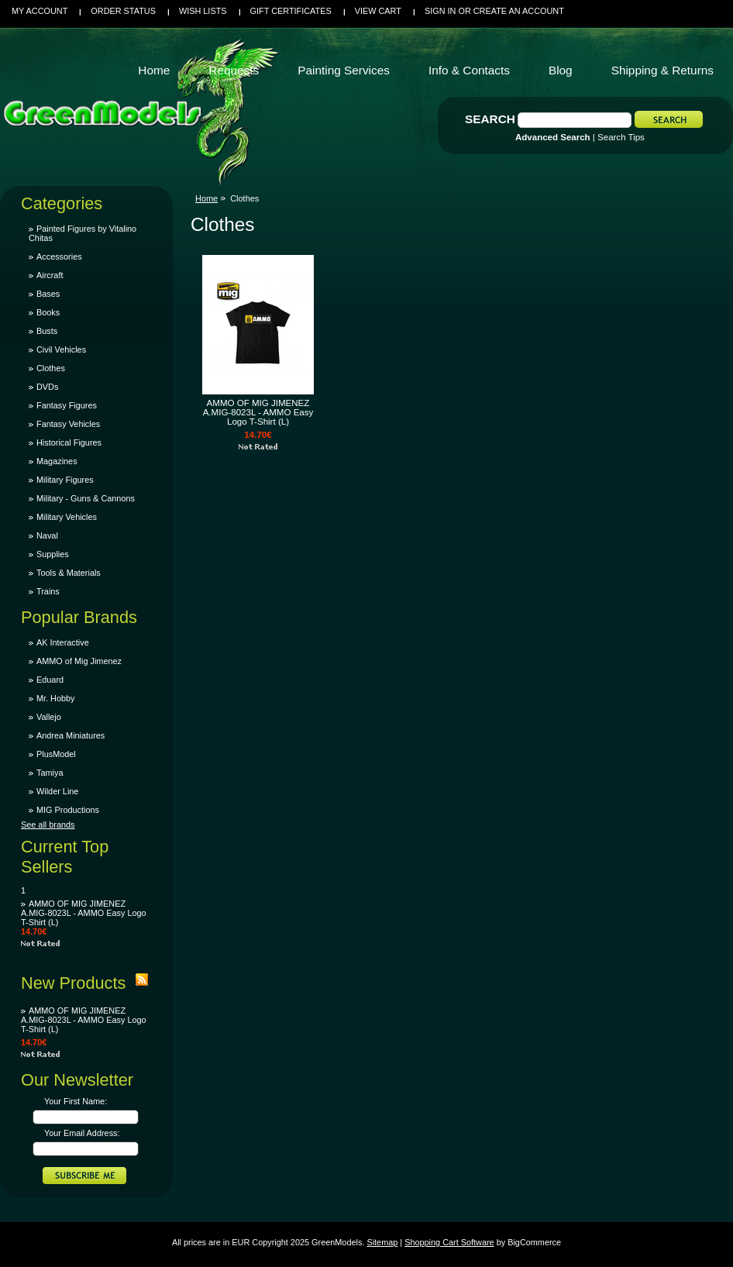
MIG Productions (67, 809)
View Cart (378, 10)
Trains (48, 591)
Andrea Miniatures (70, 735)
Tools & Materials (68, 572)
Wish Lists (203, 10)
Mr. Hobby (55, 698)
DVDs (47, 386)
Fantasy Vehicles (68, 424)
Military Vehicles (66, 517)
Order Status (123, 10)
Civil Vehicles (61, 349)
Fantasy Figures (66, 405)
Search (490, 119)
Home (206, 198)
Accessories (59, 256)
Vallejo (48, 716)
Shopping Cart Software (449, 1242)
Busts (46, 331)
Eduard (50, 679)
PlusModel (56, 754)
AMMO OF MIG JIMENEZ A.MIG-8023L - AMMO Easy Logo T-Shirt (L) (83, 913)
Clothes (50, 368)
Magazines (56, 461)
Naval (47, 535)
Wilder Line (57, 791)
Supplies (52, 554)
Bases (48, 293)
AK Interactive (62, 642)
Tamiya (49, 772)
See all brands (48, 824)
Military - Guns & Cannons (85, 498)
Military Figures (65, 479)
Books (48, 312)
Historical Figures (69, 442)
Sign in (440, 10)
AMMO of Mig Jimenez (79, 661)
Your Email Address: (82, 1133)
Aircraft (49, 275)
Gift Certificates (291, 10)
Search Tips (621, 137)
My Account (39, 10)
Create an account (518, 10)
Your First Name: (75, 1101)
